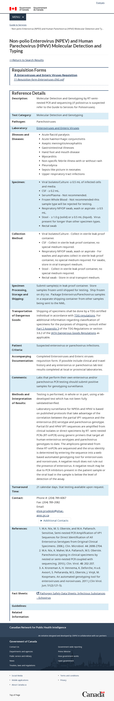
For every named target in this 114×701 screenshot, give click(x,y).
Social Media (17, 675)
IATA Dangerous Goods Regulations (73, 333)
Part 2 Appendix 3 (48, 328)
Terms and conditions (69, 675)
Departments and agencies (21, 651)
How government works (68, 656)
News (12, 660)
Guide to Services (18, 24)
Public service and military (21, 656)
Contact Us (14, 647)
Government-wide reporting (70, 647)
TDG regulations (84, 315)
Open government (66, 660)
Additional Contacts (55, 520)
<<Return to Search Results (27, 60)
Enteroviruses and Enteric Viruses (58, 128)
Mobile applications (20, 680)
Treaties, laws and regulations (22, 665)
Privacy (63, 680)
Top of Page (15, 695)
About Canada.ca (19, 684)
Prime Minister (64, 651)
